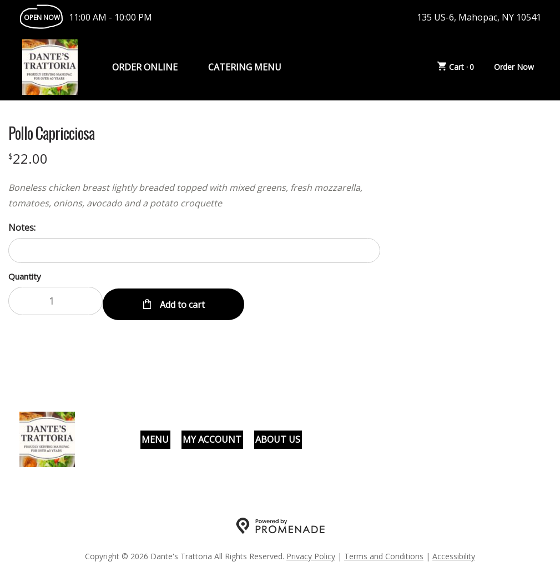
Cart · (455, 67)
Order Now (514, 67)
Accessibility (453, 553)
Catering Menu (244, 67)
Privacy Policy (310, 553)
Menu (155, 436)
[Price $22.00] (28, 158)
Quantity (24, 276)
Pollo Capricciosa (51, 133)
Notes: (22, 227)
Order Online (145, 67)
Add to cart (181, 301)
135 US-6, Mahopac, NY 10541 (479, 17)
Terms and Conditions (383, 553)
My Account (212, 436)
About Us (277, 436)
